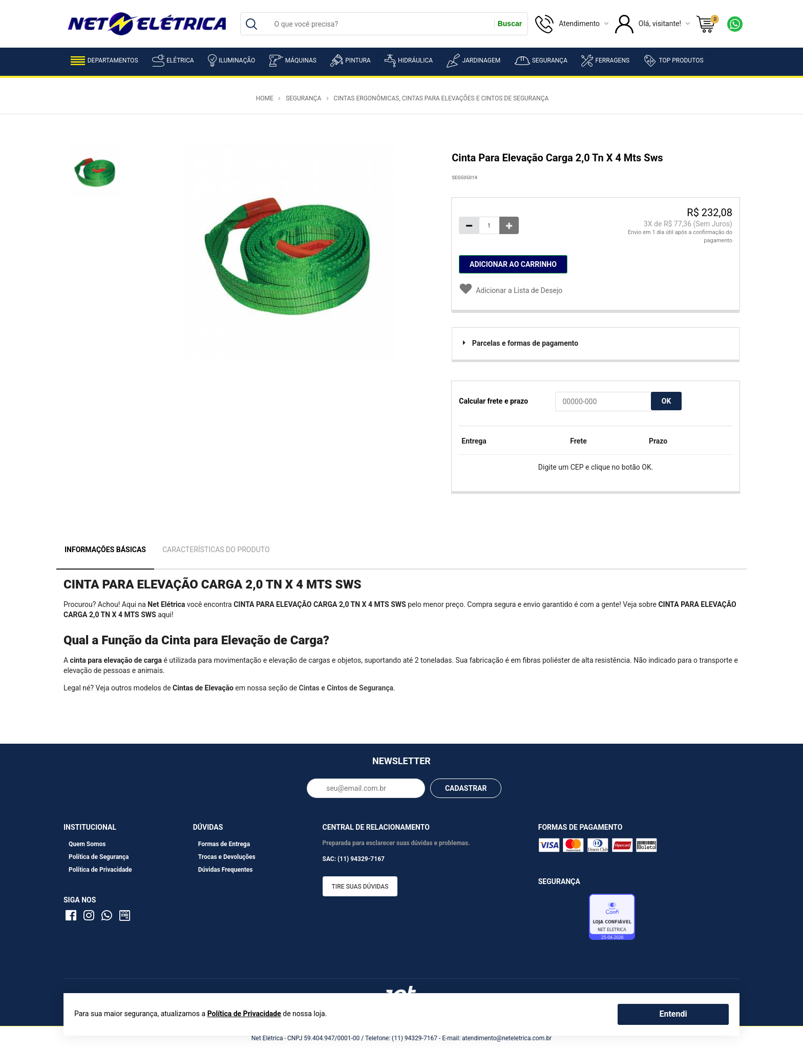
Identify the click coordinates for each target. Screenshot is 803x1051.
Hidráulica (409, 60)
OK (666, 401)
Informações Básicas (105, 549)
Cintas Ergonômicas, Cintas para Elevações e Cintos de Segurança (440, 98)
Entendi (673, 1014)
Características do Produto (216, 549)
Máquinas (292, 61)
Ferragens (605, 61)
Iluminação (231, 60)
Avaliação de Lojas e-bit (562, 920)
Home (264, 98)
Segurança (541, 60)
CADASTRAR (466, 788)
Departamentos (104, 60)
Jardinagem (473, 61)
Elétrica (173, 60)
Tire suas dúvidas (360, 886)
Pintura (350, 60)
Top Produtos (673, 60)
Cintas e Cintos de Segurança (346, 688)
